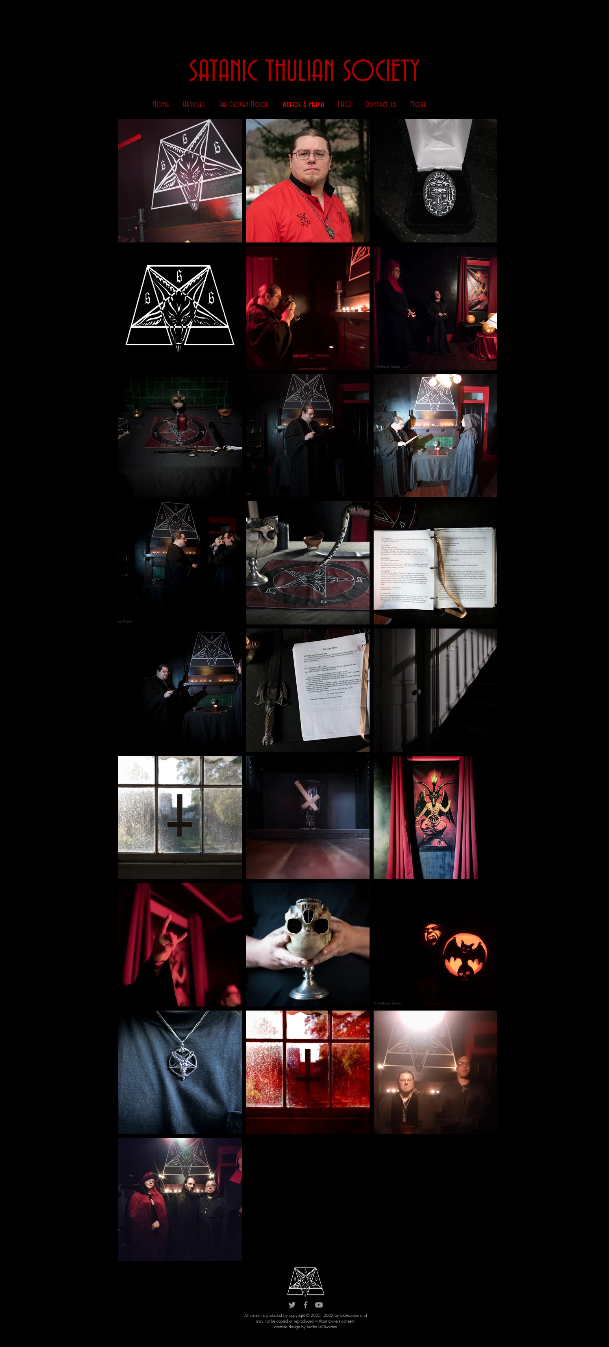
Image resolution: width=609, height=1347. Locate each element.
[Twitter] (292, 1305)
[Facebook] (305, 1305)
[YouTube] (319, 1305)
